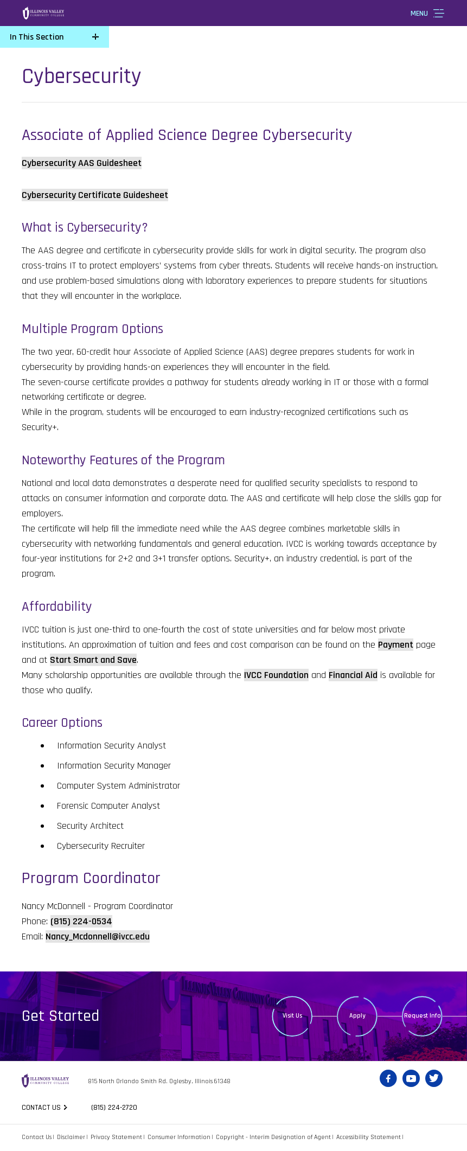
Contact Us (37, 1137)
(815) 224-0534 (81, 921)
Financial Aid (353, 675)
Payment (395, 644)
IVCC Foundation (276, 675)
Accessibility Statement (368, 1137)
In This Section (36, 37)
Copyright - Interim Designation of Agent (273, 1137)
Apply (357, 1016)
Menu (419, 13)
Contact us (41, 1107)
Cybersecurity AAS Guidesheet (82, 163)
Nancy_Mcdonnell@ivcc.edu (98, 936)
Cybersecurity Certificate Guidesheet (95, 195)
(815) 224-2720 (116, 1107)
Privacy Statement (116, 1137)
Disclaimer (71, 1137)
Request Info (422, 1016)
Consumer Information (179, 1137)
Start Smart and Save (93, 660)
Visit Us (292, 1016)
